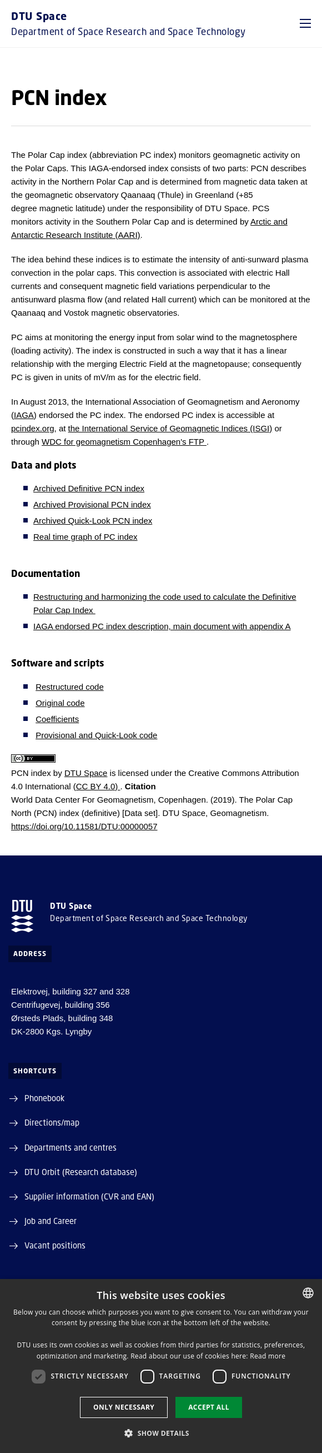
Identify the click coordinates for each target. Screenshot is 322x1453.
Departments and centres (70, 1147)
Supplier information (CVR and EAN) (89, 1196)
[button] (305, 23)
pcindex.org (32, 428)
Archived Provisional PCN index (92, 504)
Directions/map (51, 1122)
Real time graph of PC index (85, 536)
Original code (60, 703)
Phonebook (44, 1098)
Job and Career (50, 1221)
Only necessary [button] (123, 1407)
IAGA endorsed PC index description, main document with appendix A (162, 626)
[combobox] (308, 1292)
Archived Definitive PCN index (88, 488)
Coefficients (57, 719)
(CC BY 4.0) (96, 786)
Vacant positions (54, 1245)
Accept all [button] (208, 1407)
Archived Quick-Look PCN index (92, 520)
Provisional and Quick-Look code (96, 735)
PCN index (31, 773)
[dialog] (161, 1366)
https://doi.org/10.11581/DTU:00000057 (84, 826)
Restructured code (70, 686)
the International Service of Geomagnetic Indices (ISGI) (170, 428)
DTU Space (86, 773)
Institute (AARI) (112, 235)
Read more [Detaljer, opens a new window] (267, 1356)
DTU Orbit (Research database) (80, 1172)
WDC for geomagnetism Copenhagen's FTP (124, 441)
